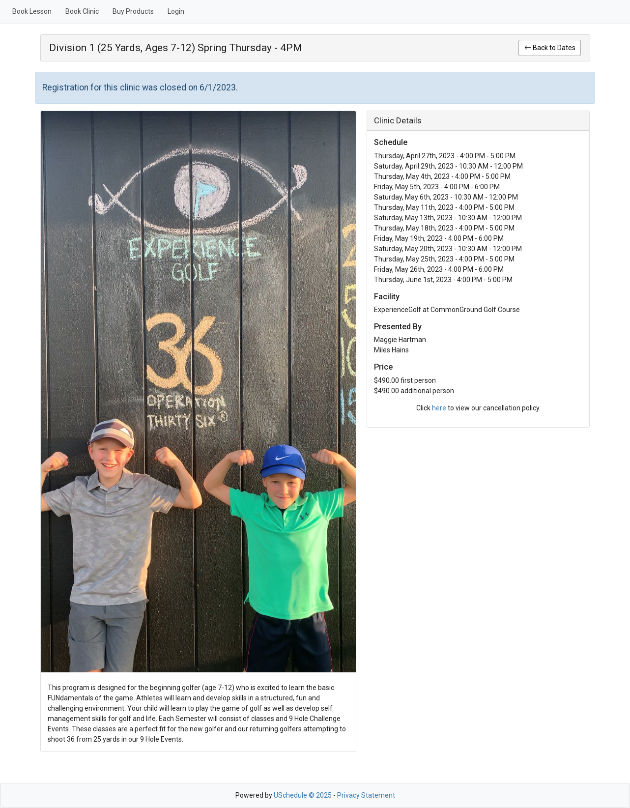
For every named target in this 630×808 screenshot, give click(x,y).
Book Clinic (82, 11)
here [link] (439, 408)
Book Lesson (32, 11)
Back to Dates (549, 48)
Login (176, 11)
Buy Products (133, 11)
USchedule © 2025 (303, 795)
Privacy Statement (366, 795)
